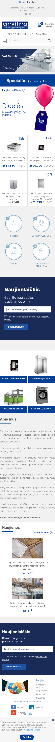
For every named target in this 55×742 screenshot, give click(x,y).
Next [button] (26, 68)
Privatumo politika (41, 686)
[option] (27, 60)
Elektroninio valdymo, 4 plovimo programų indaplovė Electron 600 (41, 195)
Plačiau (25, 573)
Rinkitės (8, 68)
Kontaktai (28, 34)
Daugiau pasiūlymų (11, 90)
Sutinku (27, 737)
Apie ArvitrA (14, 34)
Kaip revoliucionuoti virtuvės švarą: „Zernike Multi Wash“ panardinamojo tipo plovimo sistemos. (27, 566)
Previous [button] (20, 68)
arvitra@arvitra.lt (27, 10)
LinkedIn (39, 707)
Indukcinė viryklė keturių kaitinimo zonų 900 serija (13, 159)
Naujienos (41, 34)
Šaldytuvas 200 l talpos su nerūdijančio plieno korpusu (14, 195)
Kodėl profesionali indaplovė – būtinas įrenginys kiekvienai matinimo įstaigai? (27, 605)
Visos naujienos (41, 532)
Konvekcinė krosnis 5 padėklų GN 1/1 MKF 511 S (41, 159)
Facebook (21, 707)
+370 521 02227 (27, 8)
